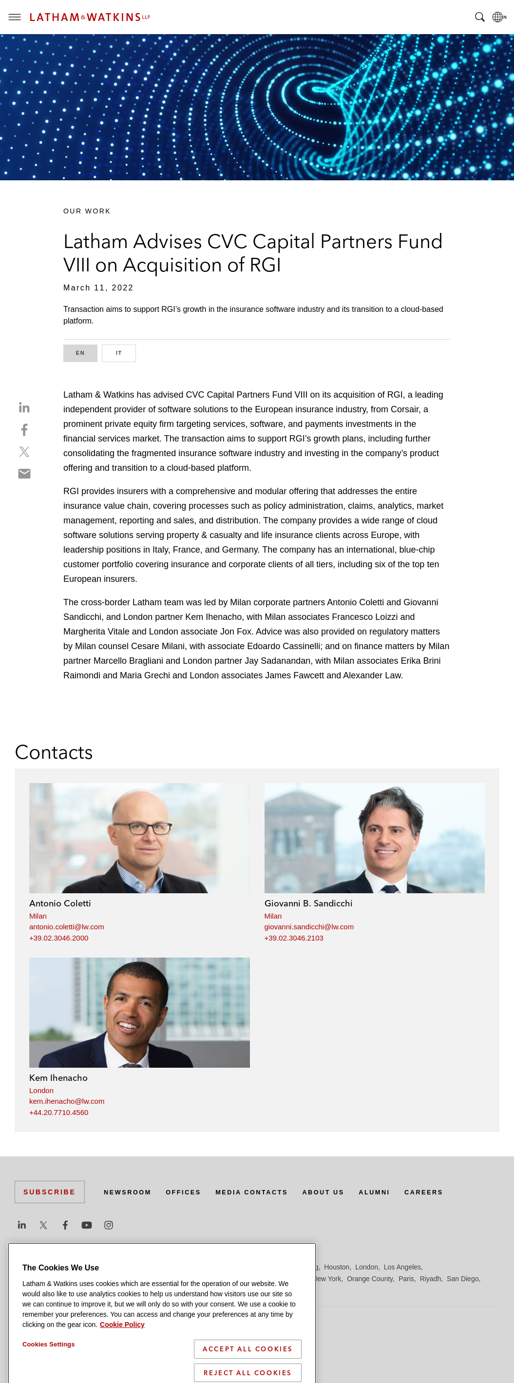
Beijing (49, 1267)
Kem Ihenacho (58, 1077)
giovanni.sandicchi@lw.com (309, 926)
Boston (76, 1267)
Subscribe (49, 1192)
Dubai (164, 1267)
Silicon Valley (107, 1290)
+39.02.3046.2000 (58, 938)
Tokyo (207, 1290)
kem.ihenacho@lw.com (66, 1101)
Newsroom (130, 1192)
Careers (450, 1192)
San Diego (462, 1279)
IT (126, 352)
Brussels (106, 1267)
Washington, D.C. (261, 1290)
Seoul (72, 1290)
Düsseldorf (195, 1267)
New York (326, 1279)
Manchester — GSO (226, 1279)
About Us (342, 1192)
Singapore (148, 1290)
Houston (336, 1267)
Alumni (397, 1192)
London (41, 1090)
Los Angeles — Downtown (54, 1279)
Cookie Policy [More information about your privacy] (122, 1377)
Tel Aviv (181, 1290)
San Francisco (36, 1290)
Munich (295, 1279)
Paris (406, 1279)
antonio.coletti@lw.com (66, 926)
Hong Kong (301, 1267)
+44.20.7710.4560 (58, 1112)
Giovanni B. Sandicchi (309, 903)
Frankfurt (231, 1267)
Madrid (179, 1279)
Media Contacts (264, 1192)
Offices (190, 1192)
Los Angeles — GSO (131, 1279)
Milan (38, 916)
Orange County (370, 1279)
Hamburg (264, 1267)
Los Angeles (402, 1267)
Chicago (137, 1267)
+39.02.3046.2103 (294, 938)
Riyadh (430, 1279)
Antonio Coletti (60, 903)
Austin (24, 1267)
